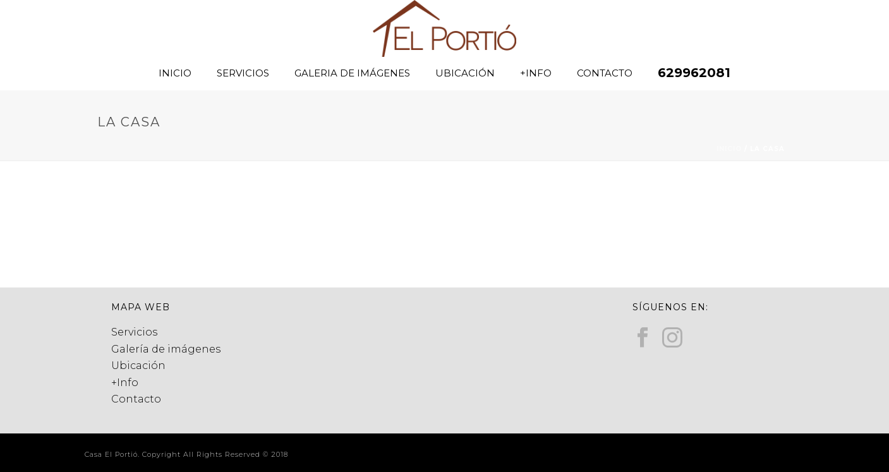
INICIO (175, 73)
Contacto (136, 399)
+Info (124, 383)
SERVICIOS (243, 73)
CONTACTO (604, 73)
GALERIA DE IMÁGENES (352, 73)
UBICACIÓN (465, 73)
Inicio (729, 149)
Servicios (134, 332)
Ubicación (138, 366)
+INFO (536, 73)
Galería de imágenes (166, 349)
